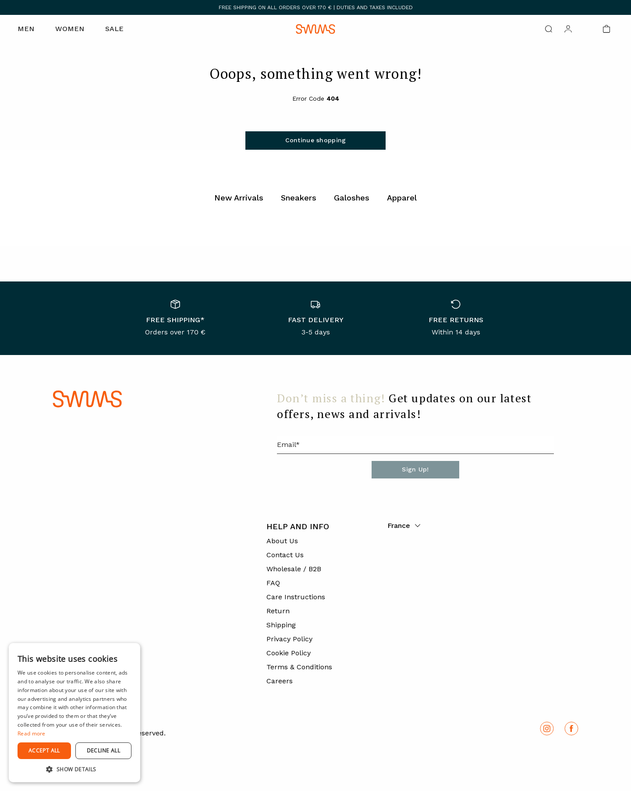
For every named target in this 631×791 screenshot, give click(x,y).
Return (278, 611)
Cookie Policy (288, 653)
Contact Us (285, 555)
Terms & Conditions (299, 667)
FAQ (273, 583)
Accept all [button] (44, 750)
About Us (282, 541)
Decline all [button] (103, 750)
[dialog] (74, 712)
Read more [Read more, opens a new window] (32, 733)
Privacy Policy (289, 639)
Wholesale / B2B (293, 569)
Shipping (281, 625)
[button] (74, 769)
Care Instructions (295, 597)
